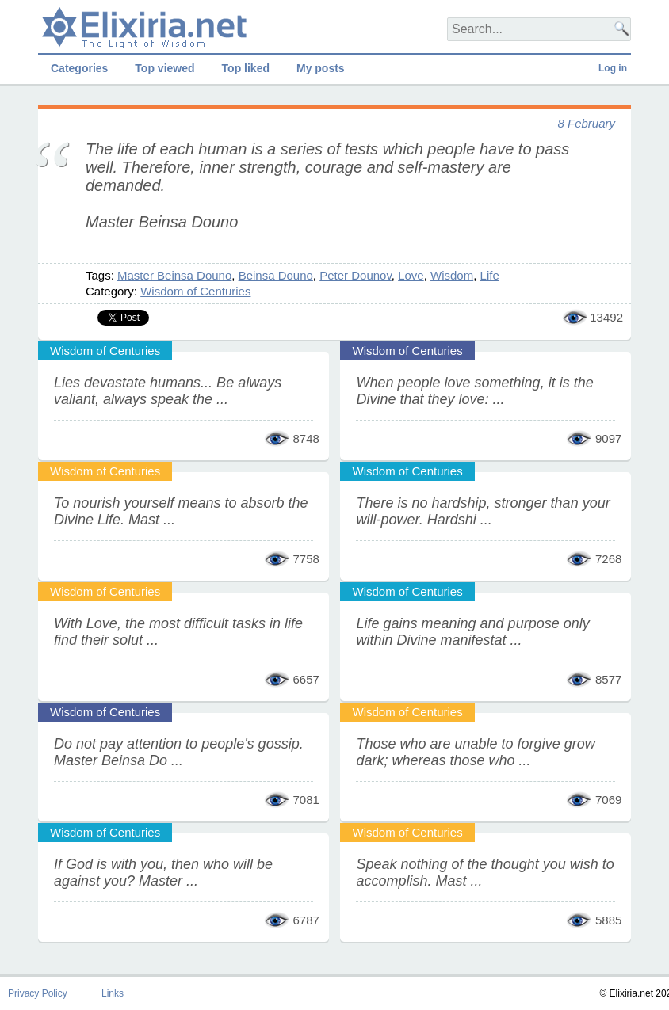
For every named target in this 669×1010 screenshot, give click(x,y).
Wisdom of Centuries (195, 291)
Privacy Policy (37, 993)
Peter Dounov (355, 275)
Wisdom (451, 275)
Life (489, 275)
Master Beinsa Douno (174, 275)
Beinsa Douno (276, 275)
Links (112, 993)
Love (411, 275)
